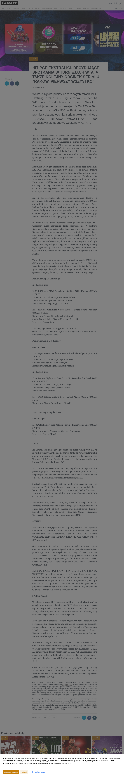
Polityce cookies (104, 761)
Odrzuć (24, 772)
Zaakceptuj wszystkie (11, 772)
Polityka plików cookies (38, 772)
